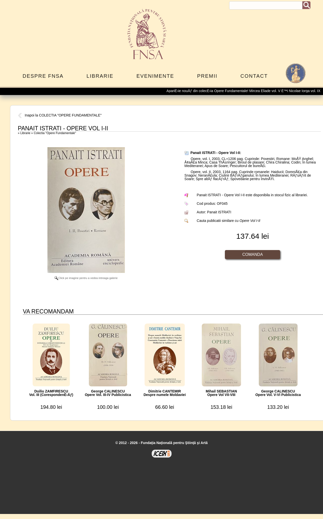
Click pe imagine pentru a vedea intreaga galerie (85, 278)
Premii (207, 76)
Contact (254, 76)
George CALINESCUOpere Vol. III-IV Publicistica (108, 393)
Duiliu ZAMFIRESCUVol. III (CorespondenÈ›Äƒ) (51, 393)
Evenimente (155, 76)
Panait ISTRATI (219, 212)
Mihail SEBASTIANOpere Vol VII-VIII (221, 393)
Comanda (252, 254)
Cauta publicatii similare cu (228, 221)
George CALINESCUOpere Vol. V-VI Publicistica (278, 393)
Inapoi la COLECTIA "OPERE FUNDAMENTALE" (60, 115)
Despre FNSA (43, 76)
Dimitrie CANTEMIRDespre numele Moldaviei (165, 393)
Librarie (100, 76)
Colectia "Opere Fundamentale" (55, 133)
